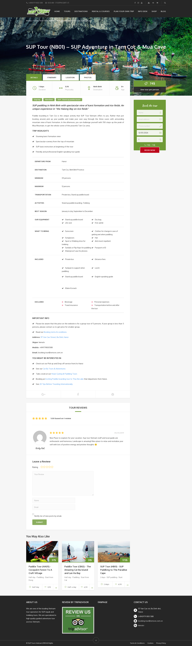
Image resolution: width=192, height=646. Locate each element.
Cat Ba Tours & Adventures (54, 369)
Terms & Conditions (137, 643)
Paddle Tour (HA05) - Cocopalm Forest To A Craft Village (40, 569)
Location (70, 77)
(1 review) (96, 53)
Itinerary (51, 77)
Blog (163, 11)
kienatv (141, 625)
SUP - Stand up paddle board (69, 100)
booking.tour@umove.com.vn (150, 621)
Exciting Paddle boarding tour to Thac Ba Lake (64, 379)
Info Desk (142, 11)
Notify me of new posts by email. (48, 516)
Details (34, 77)
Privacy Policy (161, 643)
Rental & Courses (101, 11)
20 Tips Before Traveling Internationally (56, 384)
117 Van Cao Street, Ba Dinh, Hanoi (54, 337)
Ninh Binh (49, 100)
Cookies (150, 643)
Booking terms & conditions (55, 332)
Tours (67, 11)
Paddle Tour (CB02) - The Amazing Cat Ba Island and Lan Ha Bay (77, 569)
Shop (154, 11)
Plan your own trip (124, 11)
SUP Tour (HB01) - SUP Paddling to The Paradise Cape (113, 569)
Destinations (81, 11)
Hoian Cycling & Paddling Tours (64, 374)
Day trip (37, 100)
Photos (87, 77)
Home (57, 11)
